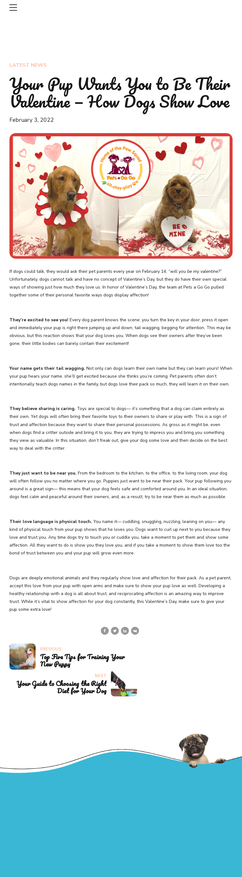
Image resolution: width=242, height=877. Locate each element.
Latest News (28, 65)
